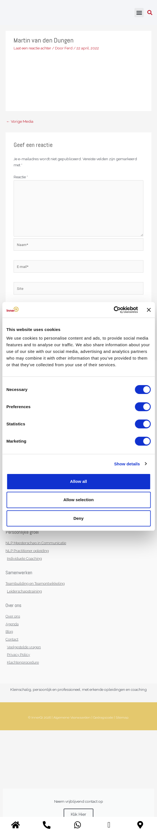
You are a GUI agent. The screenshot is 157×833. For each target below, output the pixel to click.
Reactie (21, 177)
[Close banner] (149, 310)
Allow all (78, 481)
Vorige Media (19, 121)
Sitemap (122, 717)
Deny (78, 518)
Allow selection (78, 499)
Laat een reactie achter (32, 48)
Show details (127, 463)
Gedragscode (103, 717)
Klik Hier (78, 814)
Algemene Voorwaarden (72, 717)
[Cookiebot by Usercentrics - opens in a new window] (113, 309)
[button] (139, 12)
